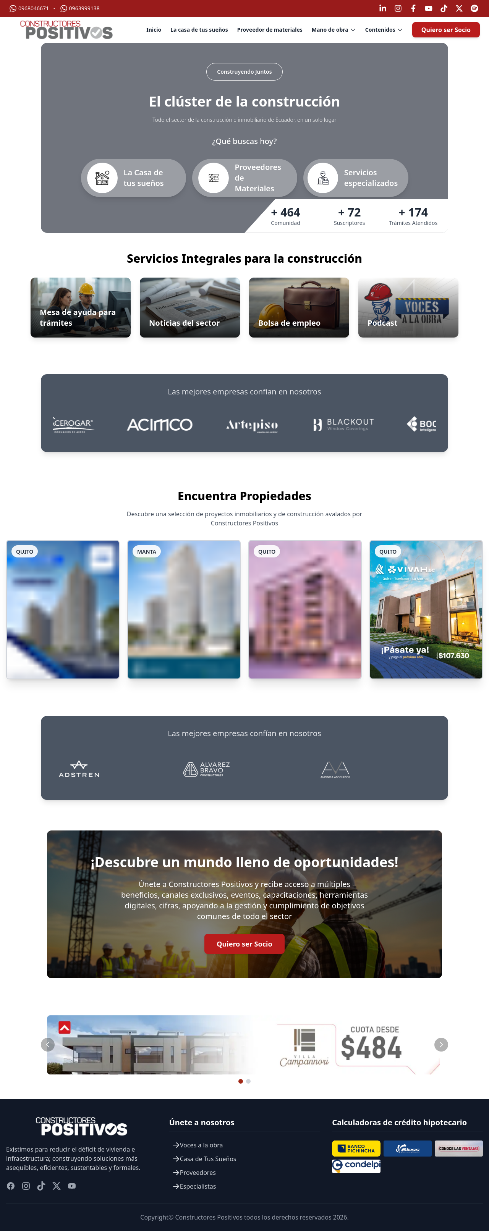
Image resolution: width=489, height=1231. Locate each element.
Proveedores (194, 1172)
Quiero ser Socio (446, 30)
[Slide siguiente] (441, 1045)
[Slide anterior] (48, 1045)
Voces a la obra (197, 1145)
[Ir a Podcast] (408, 308)
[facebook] (10, 1186)
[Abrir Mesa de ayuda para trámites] (81, 308)
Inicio (153, 29)
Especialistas (194, 1186)
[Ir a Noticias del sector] (190, 308)
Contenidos (384, 29)
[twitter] (56, 1186)
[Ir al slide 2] (248, 1081)
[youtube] (71, 1186)
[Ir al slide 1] (240, 1081)
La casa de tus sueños (199, 29)
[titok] (41, 1186)
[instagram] (26, 1186)
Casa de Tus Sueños (204, 1159)
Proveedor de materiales (270, 29)
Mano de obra (334, 29)
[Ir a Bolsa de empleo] (299, 308)
